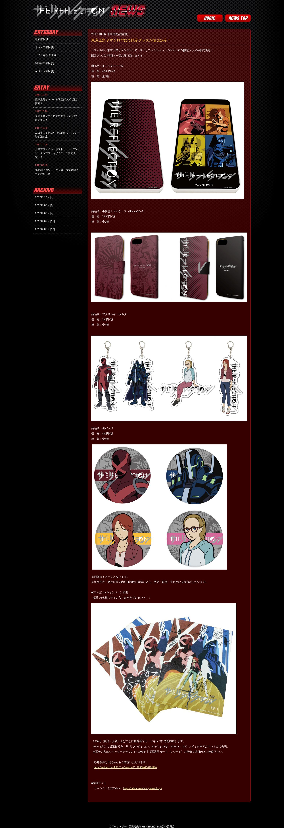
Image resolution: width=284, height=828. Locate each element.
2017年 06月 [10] (45, 229)
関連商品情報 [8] (44, 63)
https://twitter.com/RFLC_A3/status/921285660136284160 (125, 767)
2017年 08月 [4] (44, 213)
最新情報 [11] (42, 39)
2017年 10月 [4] (44, 197)
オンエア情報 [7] (44, 47)
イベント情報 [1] (44, 71)
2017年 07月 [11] (45, 221)
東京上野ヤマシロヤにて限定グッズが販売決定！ (131, 40)
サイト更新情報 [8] (46, 55)
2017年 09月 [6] (44, 205)
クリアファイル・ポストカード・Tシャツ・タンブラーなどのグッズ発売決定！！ (57, 153)
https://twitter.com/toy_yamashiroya (142, 788)
